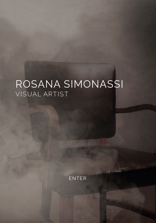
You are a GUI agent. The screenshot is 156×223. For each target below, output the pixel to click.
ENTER (78, 178)
